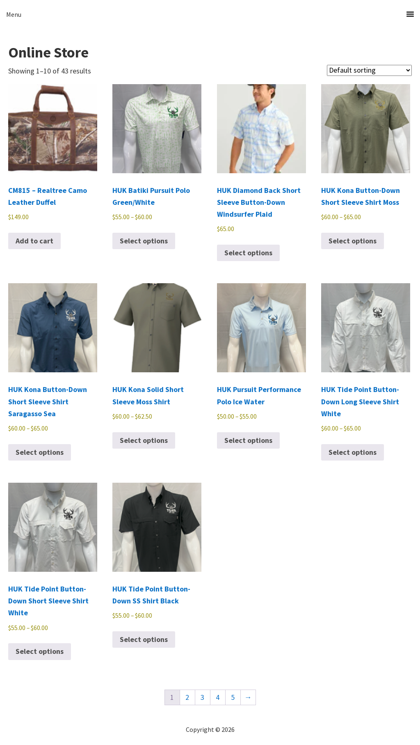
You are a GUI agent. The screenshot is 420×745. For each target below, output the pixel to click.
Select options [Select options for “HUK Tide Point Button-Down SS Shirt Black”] (144, 639)
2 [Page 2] (187, 697)
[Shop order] (369, 70)
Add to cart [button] (34, 240)
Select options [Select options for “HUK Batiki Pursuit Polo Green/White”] (144, 240)
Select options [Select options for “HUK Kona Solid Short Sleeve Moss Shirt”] (144, 440)
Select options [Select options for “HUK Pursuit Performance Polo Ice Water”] (248, 440)
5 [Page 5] (233, 697)
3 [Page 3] (202, 697)
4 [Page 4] (217, 697)
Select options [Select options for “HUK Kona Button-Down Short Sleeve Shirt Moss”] (353, 240)
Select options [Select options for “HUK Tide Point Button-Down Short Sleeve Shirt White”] (40, 651)
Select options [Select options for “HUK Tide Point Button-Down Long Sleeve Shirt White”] (353, 452)
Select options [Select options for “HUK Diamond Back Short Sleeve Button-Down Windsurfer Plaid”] (248, 252)
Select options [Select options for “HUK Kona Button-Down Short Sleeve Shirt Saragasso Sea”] (40, 452)
